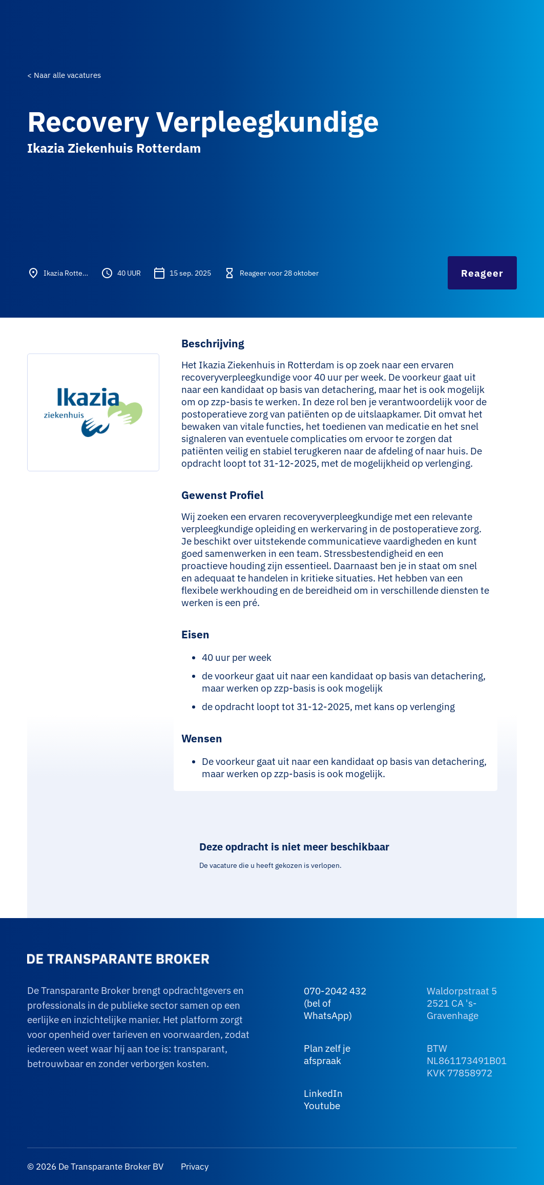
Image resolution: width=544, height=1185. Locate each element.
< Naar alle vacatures (64, 75)
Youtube (322, 1105)
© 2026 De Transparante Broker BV (95, 1166)
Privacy (193, 1166)
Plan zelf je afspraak (327, 1054)
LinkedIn (323, 1093)
